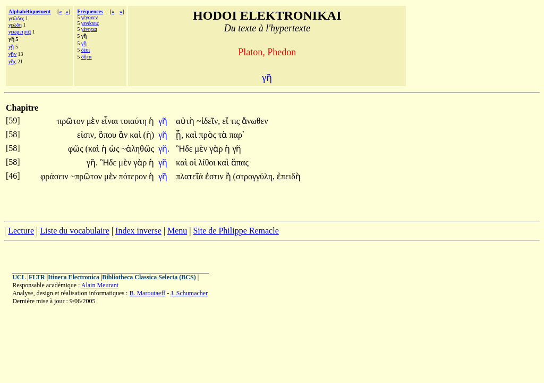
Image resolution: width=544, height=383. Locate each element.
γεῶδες (16, 18)
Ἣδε (185, 148)
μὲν (94, 121)
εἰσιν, (86, 134)
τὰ (223, 134)
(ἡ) (149, 134)
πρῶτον (72, 121)
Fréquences (90, 11)
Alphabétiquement (29, 11)
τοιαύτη (134, 121)
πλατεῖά (190, 176)
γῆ (163, 121)
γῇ (11, 46)
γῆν (12, 54)
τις (236, 121)
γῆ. (163, 148)
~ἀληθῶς (138, 148)
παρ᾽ (236, 134)
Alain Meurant (99, 285)
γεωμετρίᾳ (19, 32)
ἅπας (240, 162)
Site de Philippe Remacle (235, 230)
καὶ (136, 134)
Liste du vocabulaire (74, 230)
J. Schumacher (189, 293)
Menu (177, 230)
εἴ (226, 121)
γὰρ (217, 148)
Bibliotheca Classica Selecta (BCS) (149, 277)
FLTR (37, 277)
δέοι (85, 50)
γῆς (12, 61)
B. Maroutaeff (147, 293)
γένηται (89, 29)
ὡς (115, 148)
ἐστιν (215, 176)
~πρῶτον (87, 176)
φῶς (77, 148)
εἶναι (111, 121)
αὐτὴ (186, 121)
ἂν (124, 134)
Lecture (21, 230)
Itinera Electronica (73, 277)
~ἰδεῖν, (208, 121)
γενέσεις (90, 23)
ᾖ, (179, 134)
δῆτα (86, 57)
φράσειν (55, 176)
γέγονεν (89, 17)
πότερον (134, 176)
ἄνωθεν (255, 121)
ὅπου (108, 134)
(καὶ (94, 148)
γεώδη (15, 25)
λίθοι (208, 162)
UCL (19, 277)
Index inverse (138, 230)
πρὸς (208, 134)
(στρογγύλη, (254, 176)
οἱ (194, 162)
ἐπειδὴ (289, 176)
